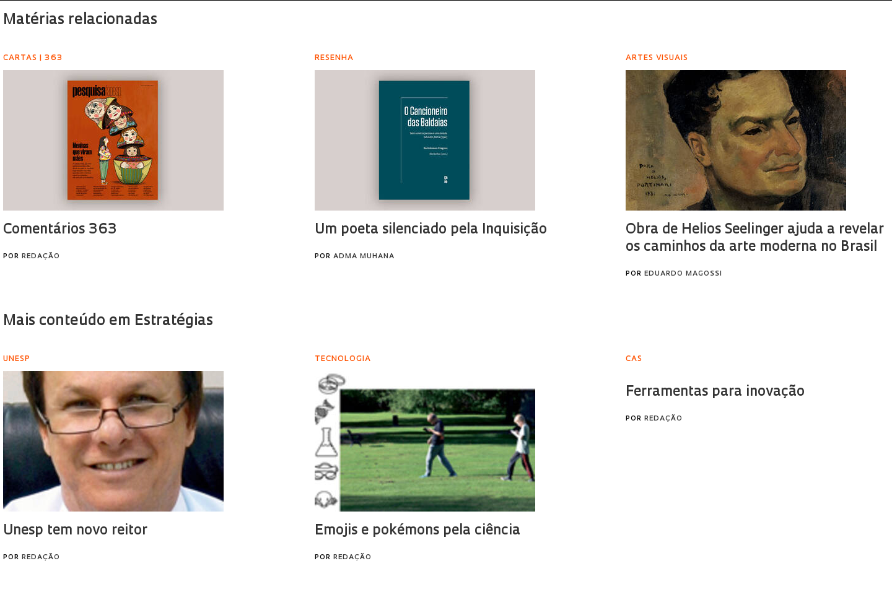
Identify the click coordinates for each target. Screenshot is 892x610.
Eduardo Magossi (683, 274)
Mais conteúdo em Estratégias (108, 321)
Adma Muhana (364, 256)
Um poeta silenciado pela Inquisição (431, 230)
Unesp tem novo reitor (75, 531)
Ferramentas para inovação (715, 392)
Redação (41, 256)
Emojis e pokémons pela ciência (417, 531)
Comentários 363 (59, 230)
